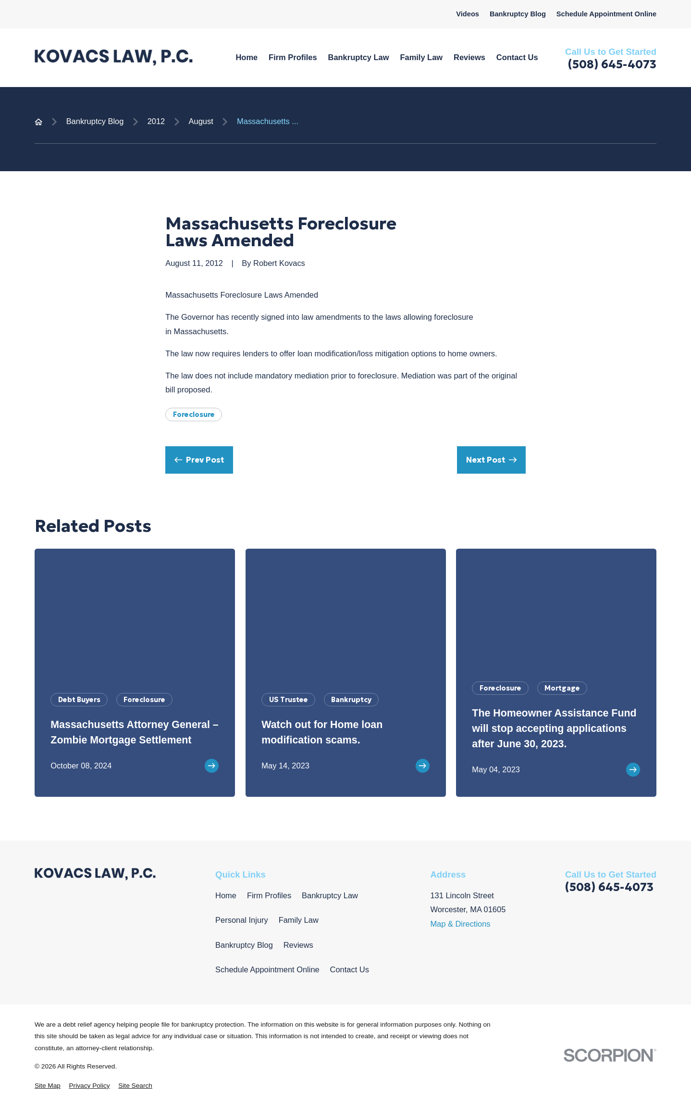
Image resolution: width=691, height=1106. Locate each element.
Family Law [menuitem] (421, 57)
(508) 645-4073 (612, 64)
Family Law (299, 920)
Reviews (298, 945)
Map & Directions (460, 923)
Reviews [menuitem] (469, 57)
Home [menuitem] (246, 57)
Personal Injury (241, 920)
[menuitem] (48, 1086)
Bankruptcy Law (330, 895)
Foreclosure (194, 414)
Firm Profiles (269, 895)
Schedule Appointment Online (606, 14)
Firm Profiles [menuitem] (293, 57)
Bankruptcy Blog (518, 14)
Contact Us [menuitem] (517, 57)
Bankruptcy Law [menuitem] (358, 57)
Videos (467, 14)
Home (225, 895)
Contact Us (349, 969)
